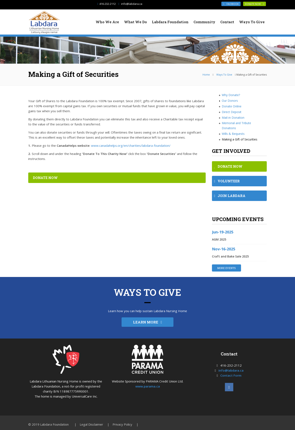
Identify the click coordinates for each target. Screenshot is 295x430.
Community (204, 21)
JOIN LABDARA (230, 195)
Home (206, 74)
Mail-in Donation (233, 118)
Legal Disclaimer (91, 424)
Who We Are (107, 21)
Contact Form (230, 375)
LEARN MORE (147, 322)
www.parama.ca (147, 386)
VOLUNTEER (227, 181)
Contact (227, 21)
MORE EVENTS (226, 268)
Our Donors (230, 101)
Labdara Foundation (170, 21)
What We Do (135, 21)
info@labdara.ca (131, 4)
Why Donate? (231, 95)
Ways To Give (252, 21)
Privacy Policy (122, 424)
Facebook (231, 3)
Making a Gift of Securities (239, 139)
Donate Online (231, 106)
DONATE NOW (254, 3)
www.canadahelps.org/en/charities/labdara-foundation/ (131, 145)
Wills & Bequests (233, 134)
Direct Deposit (231, 112)
